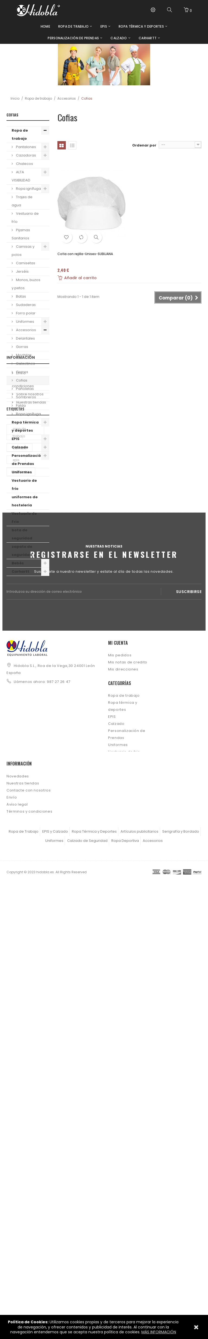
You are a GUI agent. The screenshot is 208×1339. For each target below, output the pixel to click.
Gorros (21, 371)
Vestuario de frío (25, 217)
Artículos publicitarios (139, 1286)
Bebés (18, 563)
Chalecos (24, 163)
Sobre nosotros (29, 634)
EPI (15, 745)
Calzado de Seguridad (87, 1296)
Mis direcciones (123, 1024)
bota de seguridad (22, 534)
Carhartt (20, 571)
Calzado (20, 447)
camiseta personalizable (25, 809)
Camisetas (25, 263)
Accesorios (66, 98)
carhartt (19, 709)
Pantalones (25, 146)
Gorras (21, 346)
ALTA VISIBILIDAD (21, 176)
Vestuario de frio (24, 484)
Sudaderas (25, 304)
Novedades (17, 1204)
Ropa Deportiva (125, 1296)
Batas (20, 296)
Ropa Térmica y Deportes (94, 1286)
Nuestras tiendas (30, 642)
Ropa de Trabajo (23, 1286)
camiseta (21, 733)
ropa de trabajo (19, 694)
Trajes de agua (22, 201)
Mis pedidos (119, 1009)
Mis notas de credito (127, 1016)
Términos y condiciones (23, 624)
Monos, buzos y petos (26, 284)
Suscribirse (189, 943)
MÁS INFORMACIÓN (158, 1332)
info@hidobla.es (29, 1045)
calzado (20, 776)
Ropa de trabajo (38, 98)
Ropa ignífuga (28, 188)
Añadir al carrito (77, 278)
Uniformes (24, 321)
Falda (20, 405)
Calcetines (25, 363)
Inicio (15, 98)
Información (20, 599)
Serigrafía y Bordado (180, 1286)
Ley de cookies (20, 1254)
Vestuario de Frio (24, 517)
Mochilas (23, 355)
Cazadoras (25, 155)
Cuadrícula (61, 145)
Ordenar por (144, 145)
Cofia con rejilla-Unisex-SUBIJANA (85, 254)
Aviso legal (17, 1233)
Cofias (21, 380)
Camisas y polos (23, 250)
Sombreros (25, 397)
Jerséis (22, 271)
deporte (19, 793)
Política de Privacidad (27, 1261)
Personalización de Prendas (27, 459)
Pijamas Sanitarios (21, 234)
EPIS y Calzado (55, 1286)
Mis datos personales (129, 1031)
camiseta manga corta (24, 761)
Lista (72, 145)
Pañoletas (24, 388)
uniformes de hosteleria (25, 501)
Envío (20, 613)
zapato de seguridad (22, 550)
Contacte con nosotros (28, 1218)
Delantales (25, 338)
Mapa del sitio (20, 1268)
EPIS (16, 438)
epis (16, 721)
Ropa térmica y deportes (25, 426)
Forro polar (25, 313)
